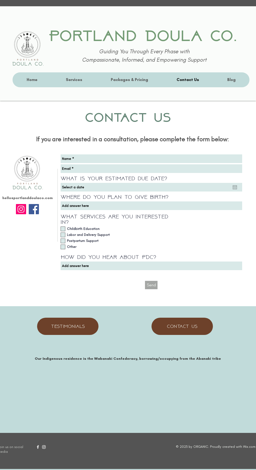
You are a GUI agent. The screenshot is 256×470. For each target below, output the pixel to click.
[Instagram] (21, 209)
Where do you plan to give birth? (114, 197)
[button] (73, 79)
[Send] (151, 285)
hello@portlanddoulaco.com (27, 198)
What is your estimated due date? (114, 179)
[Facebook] (34, 209)
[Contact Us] (182, 326)
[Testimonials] (67, 326)
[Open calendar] (235, 187)
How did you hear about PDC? (108, 257)
